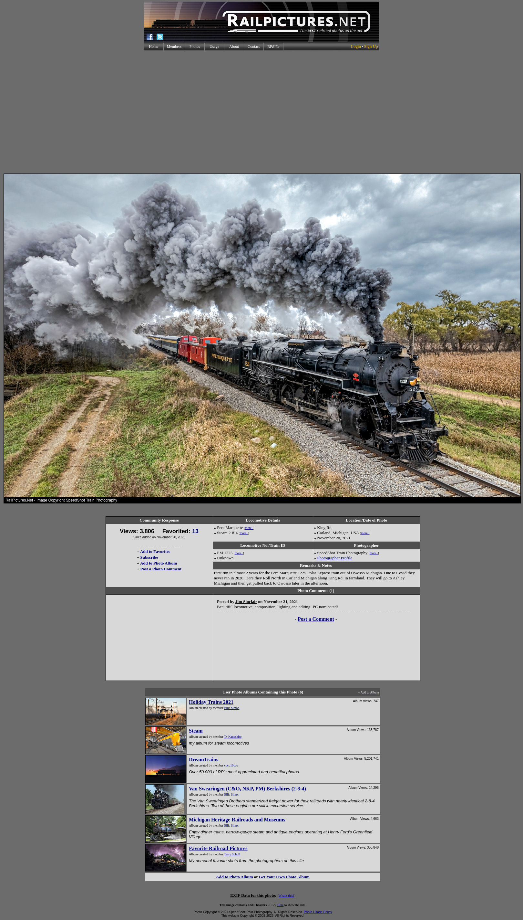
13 (195, 531)
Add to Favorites (155, 551)
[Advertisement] (260, 112)
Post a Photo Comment (160, 568)
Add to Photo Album (158, 563)
